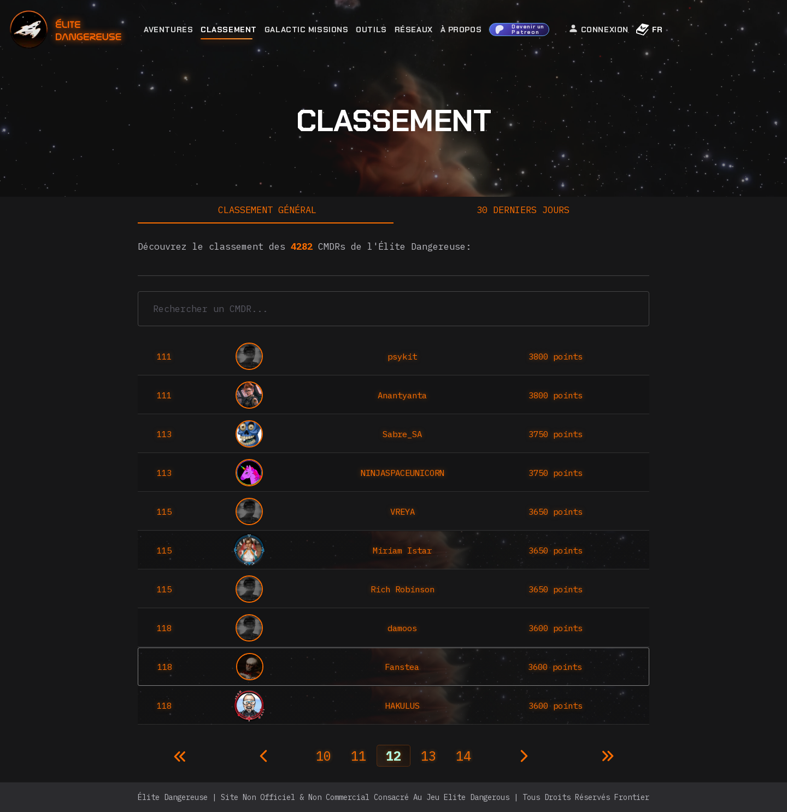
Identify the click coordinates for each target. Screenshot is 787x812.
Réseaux (414, 29)
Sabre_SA (402, 433)
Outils (371, 29)
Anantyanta (402, 395)
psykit (402, 356)
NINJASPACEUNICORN (402, 472)
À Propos (461, 29)
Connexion (598, 28)
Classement (229, 29)
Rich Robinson (402, 589)
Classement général (267, 210)
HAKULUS (402, 705)
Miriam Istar (402, 550)
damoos (402, 627)
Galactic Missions (307, 29)
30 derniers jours (523, 210)
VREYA (402, 511)
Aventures (168, 29)
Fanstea (402, 666)
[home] (95, 29)
